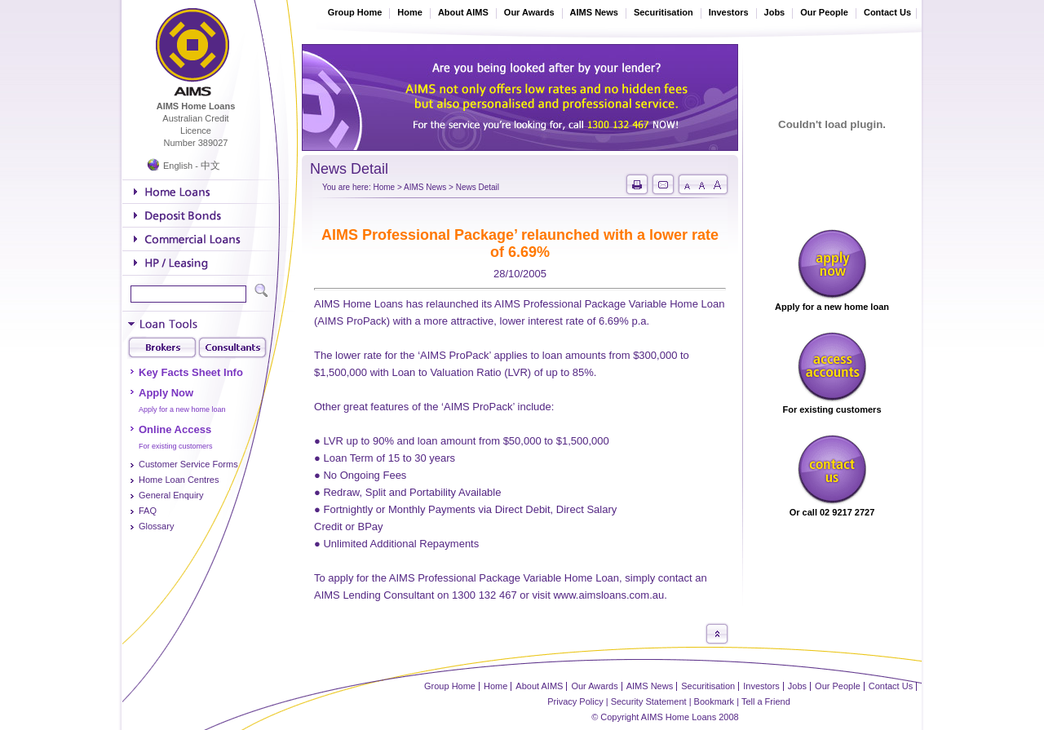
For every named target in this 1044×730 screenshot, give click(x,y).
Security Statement (649, 701)
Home (409, 12)
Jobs (774, 12)
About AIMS (463, 12)
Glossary (156, 526)
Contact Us (887, 12)
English (177, 165)
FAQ (148, 510)
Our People (824, 12)
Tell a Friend (765, 701)
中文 (210, 165)
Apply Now (166, 393)
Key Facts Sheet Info (191, 372)
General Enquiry (171, 495)
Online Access (175, 429)
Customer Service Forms (188, 464)
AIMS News (594, 12)
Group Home (355, 12)
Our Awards (529, 12)
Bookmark (714, 701)
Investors (729, 12)
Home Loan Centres (179, 479)
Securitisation (663, 12)
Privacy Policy (575, 701)
